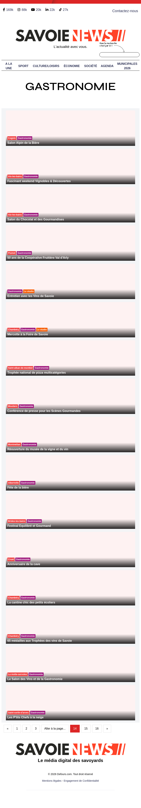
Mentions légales (51, 780)
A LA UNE (8, 66)
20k (38, 10)
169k (9, 10)
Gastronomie (70, 86)
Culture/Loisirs (46, 66)
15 (86, 728)
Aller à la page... (55, 728)
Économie (72, 66)
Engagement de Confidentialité (81, 780)
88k (24, 10)
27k (65, 10)
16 (97, 728)
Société (90, 66)
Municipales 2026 (127, 66)
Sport (23, 66)
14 (75, 728)
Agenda (107, 66)
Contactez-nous (125, 11)
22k (52, 10)
